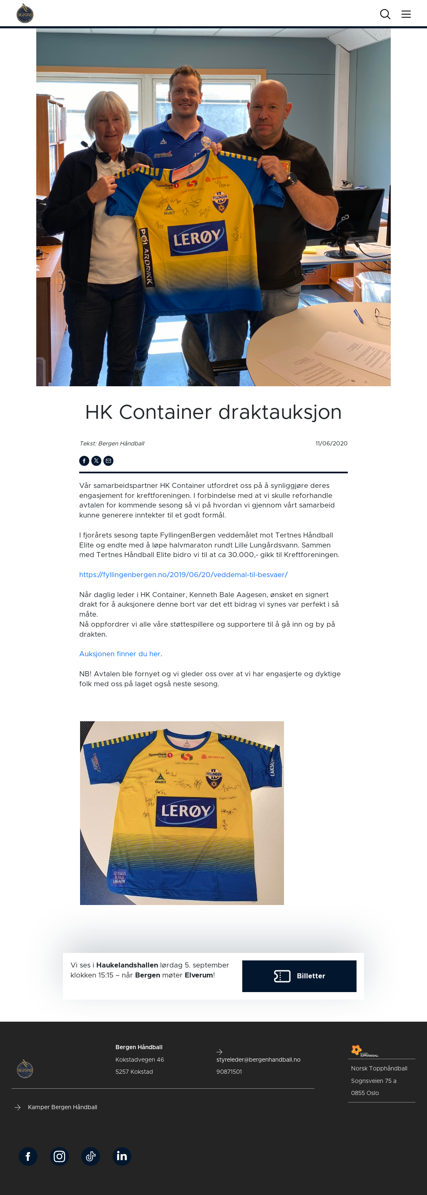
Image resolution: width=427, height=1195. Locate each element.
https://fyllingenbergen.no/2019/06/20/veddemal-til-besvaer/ (183, 574)
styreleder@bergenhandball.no (258, 1056)
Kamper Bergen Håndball (56, 1107)
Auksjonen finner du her (120, 654)
